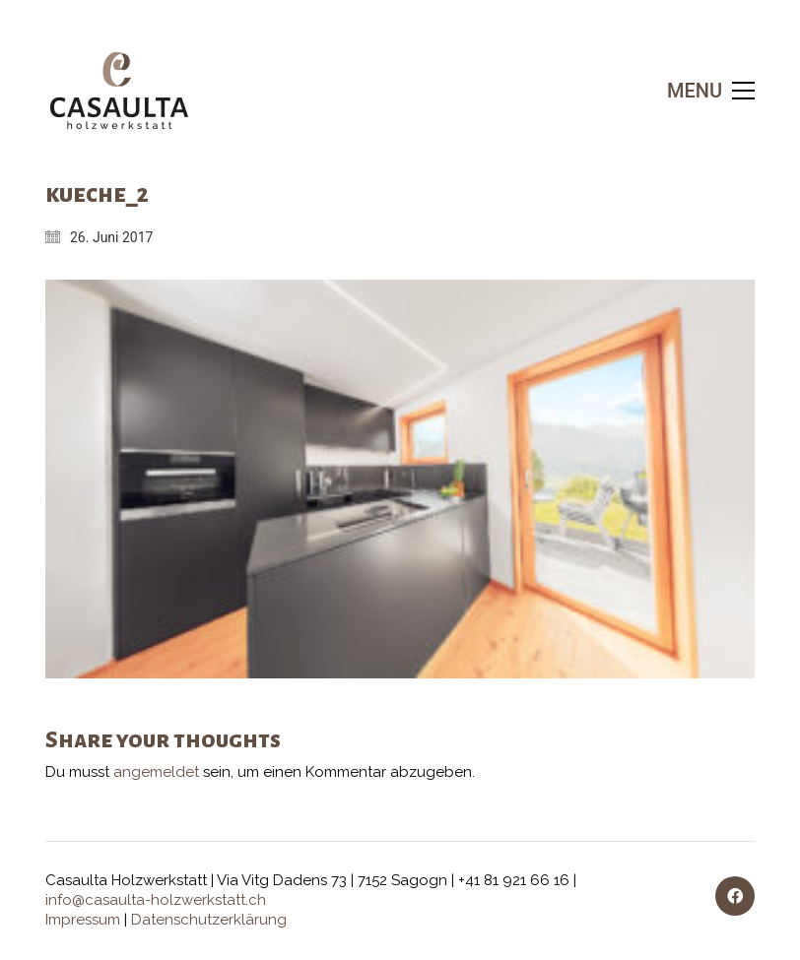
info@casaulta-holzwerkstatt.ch (155, 900)
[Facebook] (735, 896)
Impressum (82, 919)
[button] (711, 90)
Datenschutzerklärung (209, 919)
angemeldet (156, 772)
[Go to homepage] (119, 90)
